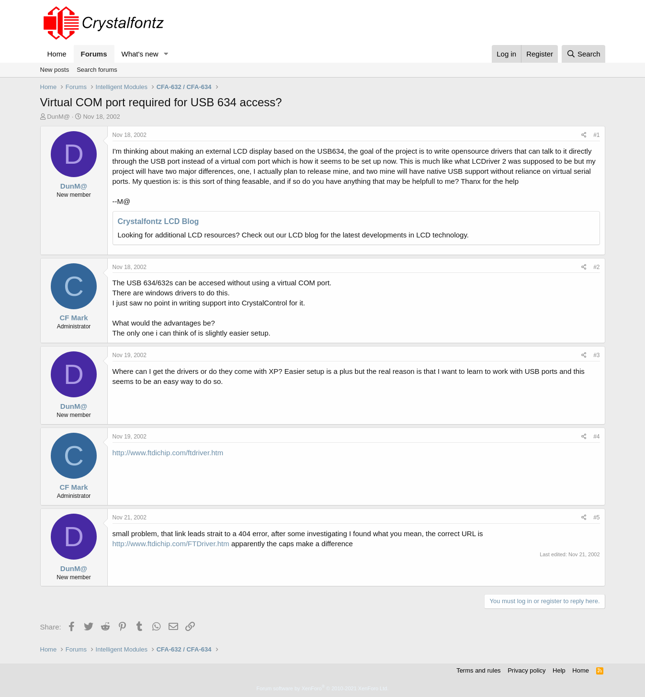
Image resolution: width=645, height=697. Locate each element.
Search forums (97, 69)
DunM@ (58, 116)
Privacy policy (526, 670)
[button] (165, 54)
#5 (596, 517)
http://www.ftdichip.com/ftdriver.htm (168, 453)
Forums (94, 54)
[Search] (583, 54)
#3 (596, 355)
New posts (54, 69)
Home (57, 54)
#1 (596, 135)
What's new (140, 54)
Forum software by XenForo (323, 688)
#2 (596, 267)
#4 (596, 436)
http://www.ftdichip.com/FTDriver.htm (171, 544)
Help (559, 670)
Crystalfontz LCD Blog (158, 221)
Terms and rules (478, 670)
